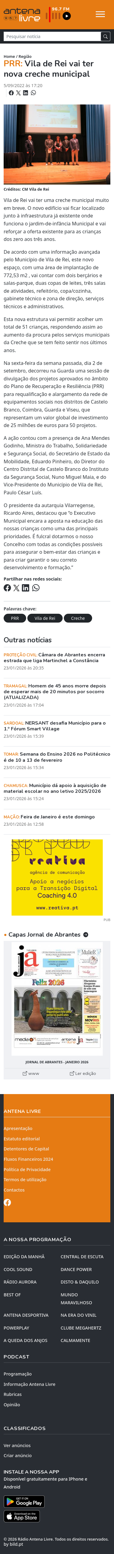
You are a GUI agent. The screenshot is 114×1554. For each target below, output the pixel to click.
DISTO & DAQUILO (80, 1282)
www (31, 1073)
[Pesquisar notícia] (52, 36)
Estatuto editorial (22, 1139)
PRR (15, 618)
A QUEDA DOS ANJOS (25, 1340)
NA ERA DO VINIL (79, 1315)
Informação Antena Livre (29, 1384)
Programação (18, 1374)
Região (25, 56)
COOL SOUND (18, 1269)
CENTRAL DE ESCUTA (82, 1256)
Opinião (12, 1404)
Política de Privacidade (27, 1169)
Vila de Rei (45, 618)
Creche (78, 618)
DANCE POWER (76, 1269)
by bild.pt (13, 1544)
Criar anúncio (18, 1455)
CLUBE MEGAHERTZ (81, 1328)
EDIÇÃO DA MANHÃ (24, 1256)
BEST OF (12, 1295)
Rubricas (13, 1394)
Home (9, 56)
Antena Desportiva (26, 1315)
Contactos (14, 1190)
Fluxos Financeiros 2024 (28, 1159)
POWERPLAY (16, 1328)
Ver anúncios (17, 1445)
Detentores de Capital (26, 1149)
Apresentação (18, 1128)
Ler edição (83, 1073)
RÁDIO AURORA (20, 1282)
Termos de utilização (25, 1179)
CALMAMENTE (75, 1340)
